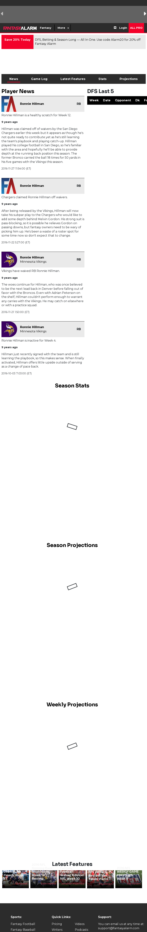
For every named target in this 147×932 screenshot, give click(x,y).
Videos (79, 924)
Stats (102, 79)
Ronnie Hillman (32, 104)
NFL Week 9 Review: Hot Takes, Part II (98, 875)
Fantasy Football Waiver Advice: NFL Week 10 (72, 873)
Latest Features (73, 79)
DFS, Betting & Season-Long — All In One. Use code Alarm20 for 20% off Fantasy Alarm (88, 42)
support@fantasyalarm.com (118, 928)
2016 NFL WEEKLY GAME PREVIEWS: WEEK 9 (128, 873)
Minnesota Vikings (33, 261)
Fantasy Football (23, 924)
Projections (129, 79)
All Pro (136, 27)
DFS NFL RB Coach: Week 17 (14, 875)
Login (123, 27)
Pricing (57, 924)
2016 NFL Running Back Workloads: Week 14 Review (42, 872)
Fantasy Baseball (23, 929)
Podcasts (81, 929)
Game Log (39, 79)
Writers (57, 929)
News (13, 79)
